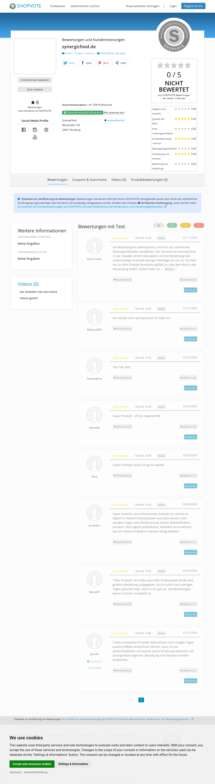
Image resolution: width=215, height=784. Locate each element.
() (188, 279)
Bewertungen (57, 179)
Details (161, 238)
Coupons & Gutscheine (89, 179)
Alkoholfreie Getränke (111, 53)
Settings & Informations (73, 764)
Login (173, 6)
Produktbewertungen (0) (149, 179)
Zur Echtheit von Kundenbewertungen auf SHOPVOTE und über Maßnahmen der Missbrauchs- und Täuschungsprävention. (92, 206)
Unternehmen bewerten (35, 80)
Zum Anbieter (35, 89)
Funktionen (57, 6)
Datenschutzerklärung (35, 772)
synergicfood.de (116, 120)
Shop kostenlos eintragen (142, 6)
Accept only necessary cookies (32, 764)
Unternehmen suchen (85, 6)
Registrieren (193, 6)
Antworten (190, 289)
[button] (70, 63)
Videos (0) (118, 179)
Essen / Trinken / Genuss (79, 53)
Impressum (15, 772)
